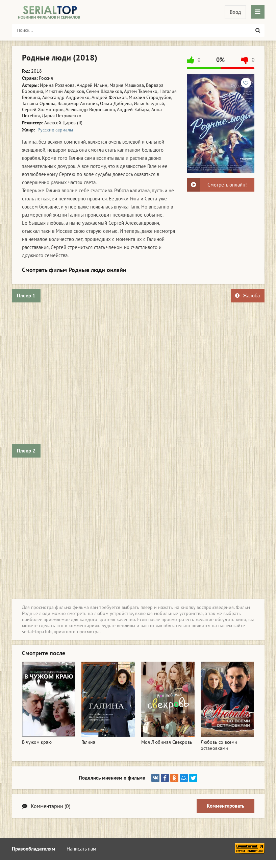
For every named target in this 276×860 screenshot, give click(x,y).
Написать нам (81, 848)
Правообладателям (33, 848)
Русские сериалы (55, 130)
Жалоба (247, 295)
